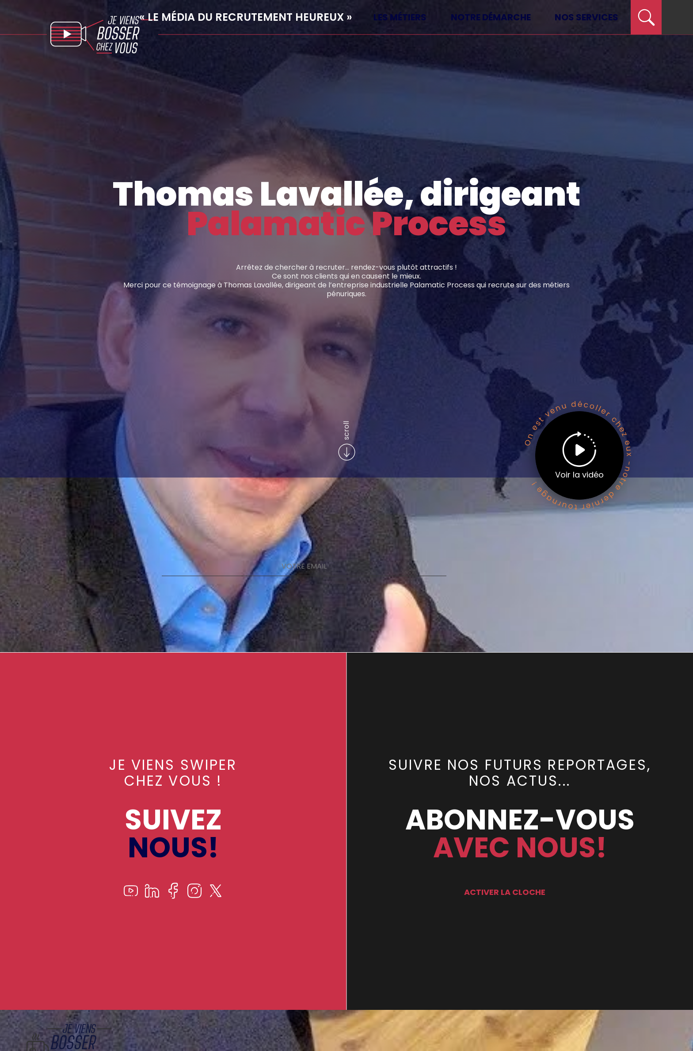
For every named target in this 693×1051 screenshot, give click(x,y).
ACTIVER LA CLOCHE (504, 892)
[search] (646, 17)
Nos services (586, 17)
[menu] (677, 17)
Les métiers (399, 17)
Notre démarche (491, 17)
